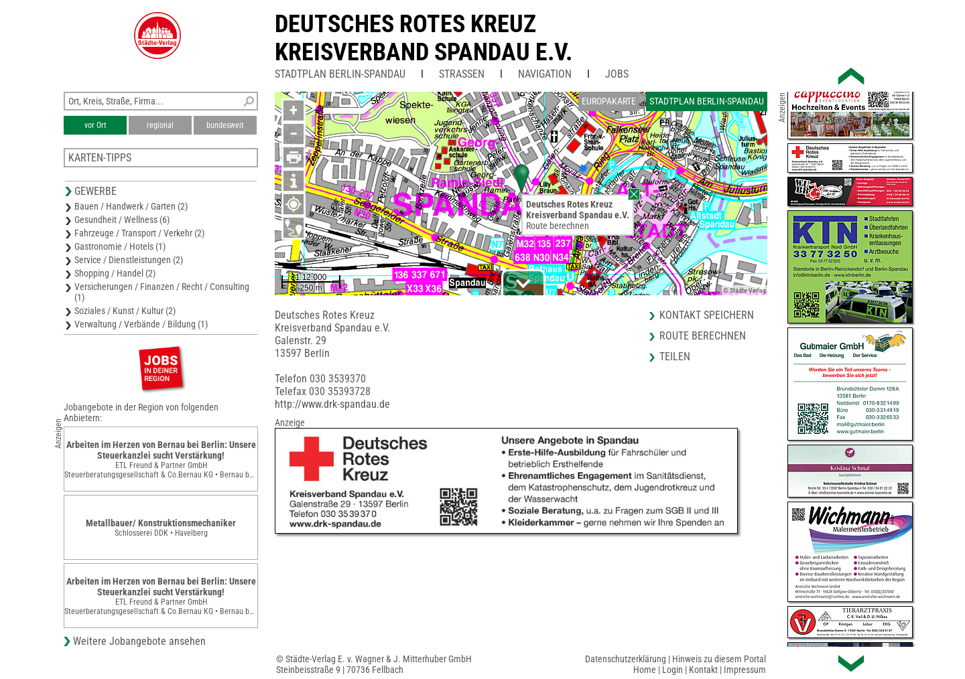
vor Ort (95, 125)
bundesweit (225, 125)
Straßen (462, 74)
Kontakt (703, 669)
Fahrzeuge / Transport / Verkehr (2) (139, 233)
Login (672, 669)
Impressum (745, 669)
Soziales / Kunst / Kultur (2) (125, 310)
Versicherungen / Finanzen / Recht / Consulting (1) (161, 292)
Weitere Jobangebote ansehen (139, 641)
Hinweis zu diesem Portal (719, 659)
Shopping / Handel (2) (114, 273)
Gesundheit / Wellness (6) (122, 219)
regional (160, 125)
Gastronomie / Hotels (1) (120, 246)
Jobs (617, 74)
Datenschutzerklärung (625, 659)
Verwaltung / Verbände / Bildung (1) (141, 324)
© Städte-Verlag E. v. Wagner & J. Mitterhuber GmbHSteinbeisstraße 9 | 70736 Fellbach (374, 664)
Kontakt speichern (706, 315)
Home (644, 669)
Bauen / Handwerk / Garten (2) (131, 206)
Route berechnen (557, 225)
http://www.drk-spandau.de (332, 404)
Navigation (545, 74)
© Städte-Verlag (744, 290)
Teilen (674, 356)
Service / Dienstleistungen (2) (128, 259)
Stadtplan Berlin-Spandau (340, 74)
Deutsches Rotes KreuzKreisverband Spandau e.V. (423, 38)
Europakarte (609, 101)
